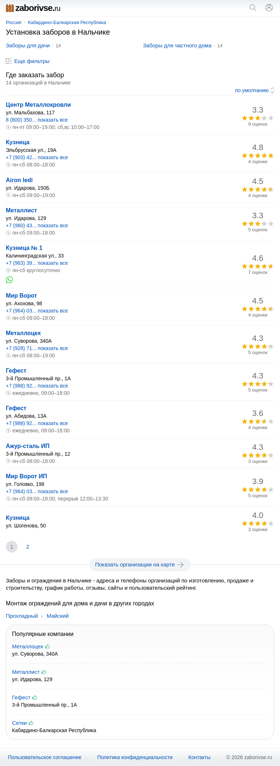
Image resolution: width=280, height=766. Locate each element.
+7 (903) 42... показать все (37, 157)
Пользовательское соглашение (45, 757)
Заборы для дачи (28, 45)
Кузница (18, 142)
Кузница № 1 (24, 248)
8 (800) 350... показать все (37, 120)
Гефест (16, 371)
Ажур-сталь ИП (28, 446)
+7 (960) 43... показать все (37, 225)
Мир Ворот (21, 295)
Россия (14, 22)
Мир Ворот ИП (26, 476)
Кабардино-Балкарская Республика (67, 22)
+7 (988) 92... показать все (37, 386)
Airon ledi (19, 180)
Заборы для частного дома (177, 45)
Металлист (21, 210)
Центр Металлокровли (38, 105)
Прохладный (22, 616)
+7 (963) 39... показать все (37, 263)
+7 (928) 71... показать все (37, 348)
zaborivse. (33, 8)
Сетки (19, 723)
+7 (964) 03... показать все (37, 311)
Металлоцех (23, 333)
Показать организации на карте (140, 564)
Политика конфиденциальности (135, 757)
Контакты (199, 757)
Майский (58, 616)
